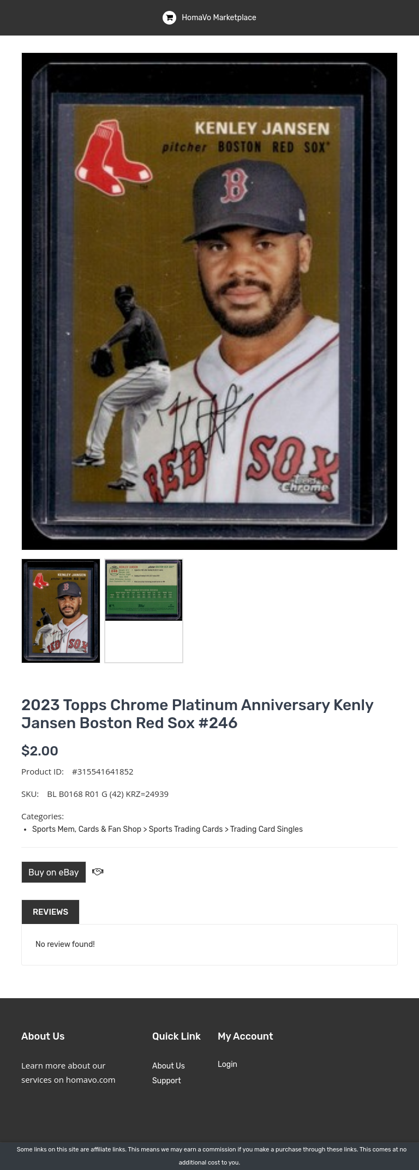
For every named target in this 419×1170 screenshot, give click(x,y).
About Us (168, 1066)
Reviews (50, 912)
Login (227, 1064)
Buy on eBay (53, 872)
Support (166, 1080)
